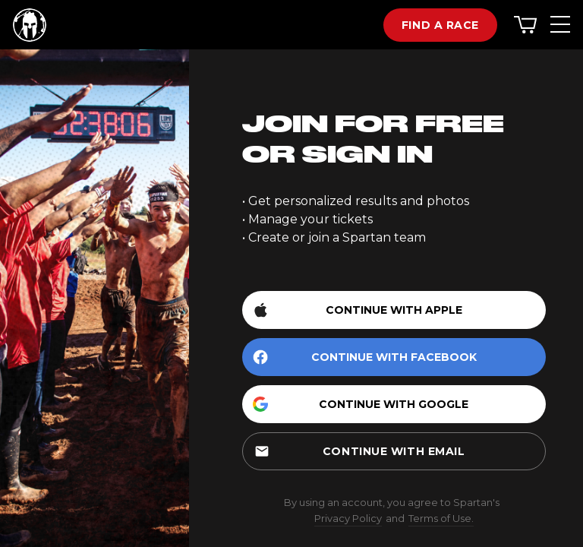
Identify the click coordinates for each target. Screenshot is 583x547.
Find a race (440, 25)
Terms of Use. (441, 518)
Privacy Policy (348, 518)
